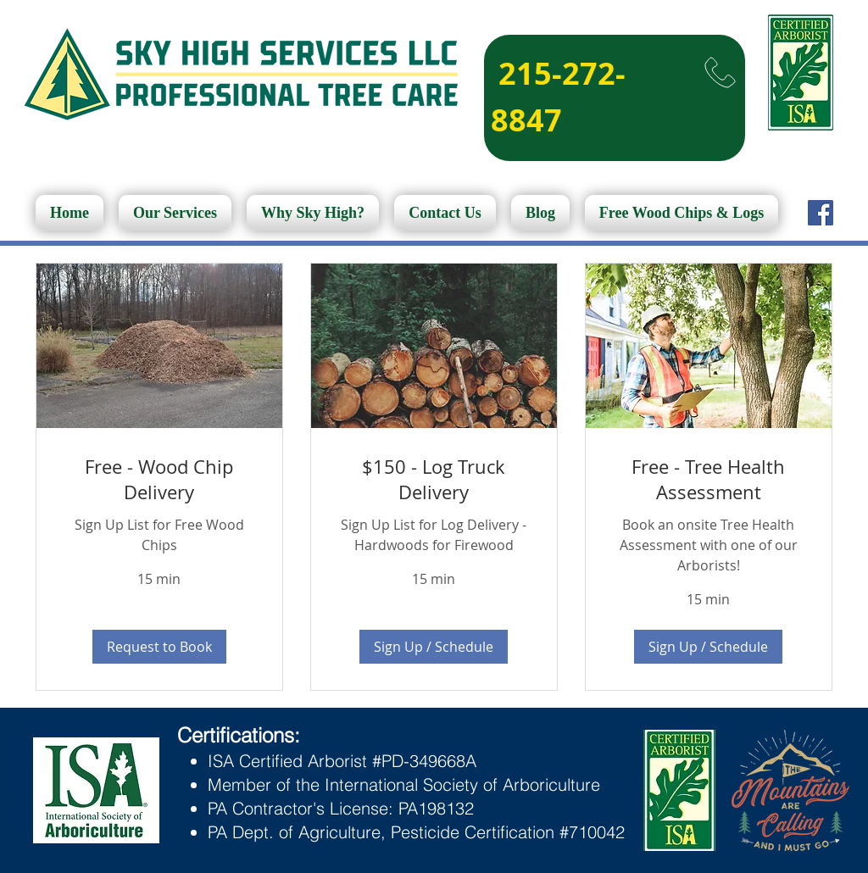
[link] (159, 479)
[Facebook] (820, 212)
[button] (159, 647)
